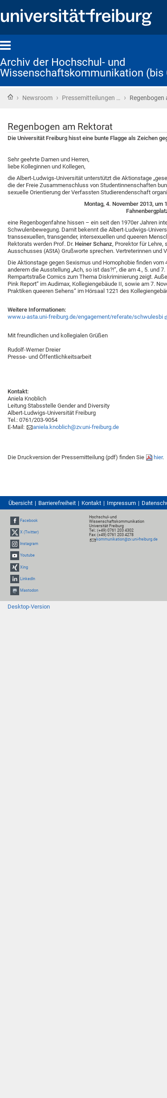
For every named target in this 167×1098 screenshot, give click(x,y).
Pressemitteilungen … (91, 97)
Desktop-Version (29, 606)
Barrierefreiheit (57, 503)
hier (158, 457)
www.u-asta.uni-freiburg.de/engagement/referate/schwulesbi (85, 316)
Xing (24, 567)
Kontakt (91, 503)
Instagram (29, 543)
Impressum (121, 503)
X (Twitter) (29, 532)
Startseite (10, 97)
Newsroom (37, 97)
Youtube (27, 555)
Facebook (29, 520)
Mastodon (29, 590)
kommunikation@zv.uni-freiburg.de (127, 539)
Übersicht (20, 503)
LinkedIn (27, 579)
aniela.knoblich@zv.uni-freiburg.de (76, 427)
